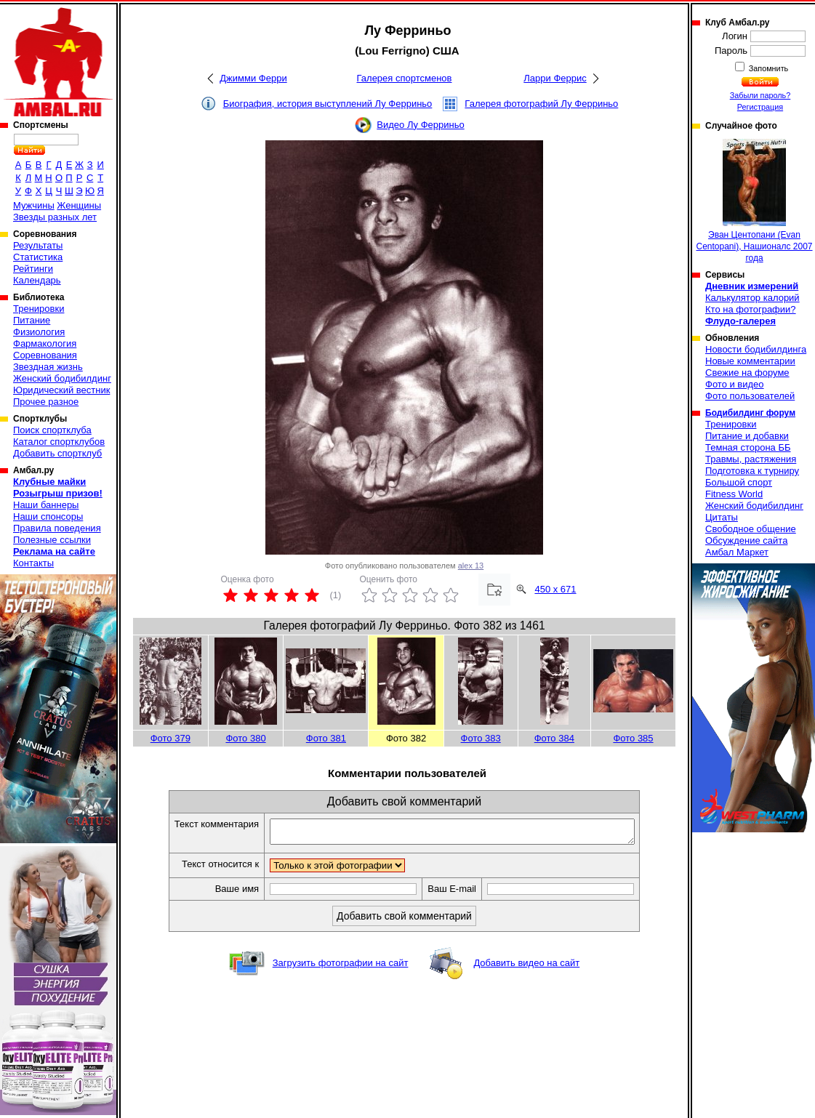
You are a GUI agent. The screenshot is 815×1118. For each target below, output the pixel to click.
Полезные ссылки (52, 539)
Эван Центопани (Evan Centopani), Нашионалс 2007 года (754, 201)
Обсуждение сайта (746, 540)
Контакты (33, 563)
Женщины (79, 205)
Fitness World (734, 493)
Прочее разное (46, 401)
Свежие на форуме (747, 372)
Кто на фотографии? (750, 309)
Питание (31, 320)
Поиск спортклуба (52, 430)
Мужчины (34, 205)
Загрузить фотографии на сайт (341, 967)
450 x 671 (555, 589)
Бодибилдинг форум (750, 413)
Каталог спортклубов (59, 441)
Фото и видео (734, 384)
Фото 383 (481, 738)
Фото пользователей (750, 395)
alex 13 (470, 565)
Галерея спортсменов (404, 78)
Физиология (39, 331)
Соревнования (45, 355)
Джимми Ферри (253, 78)
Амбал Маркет (736, 552)
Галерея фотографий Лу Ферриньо (541, 103)
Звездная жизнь (48, 366)
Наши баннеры (46, 504)
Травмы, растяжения (750, 459)
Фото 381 (326, 738)
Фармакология (44, 343)
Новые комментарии (750, 360)
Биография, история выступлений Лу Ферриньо (328, 103)
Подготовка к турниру (752, 470)
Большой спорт (738, 482)
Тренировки (38, 308)
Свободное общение (750, 528)
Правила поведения (57, 528)
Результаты (38, 245)
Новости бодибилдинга (755, 349)
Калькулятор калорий (752, 297)
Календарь (37, 280)
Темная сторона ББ (748, 447)
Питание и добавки (747, 435)
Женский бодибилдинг (62, 378)
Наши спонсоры (48, 516)
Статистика (38, 257)
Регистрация (760, 106)
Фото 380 (245, 738)
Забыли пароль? (760, 95)
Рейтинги (33, 268)
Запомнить (768, 68)
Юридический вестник (61, 390)
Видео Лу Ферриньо (420, 124)
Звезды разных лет (55, 217)
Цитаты (721, 517)
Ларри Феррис (554, 78)
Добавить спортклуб (57, 453)
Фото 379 (170, 738)
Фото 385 (633, 738)
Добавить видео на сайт (526, 967)
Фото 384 (554, 738)
